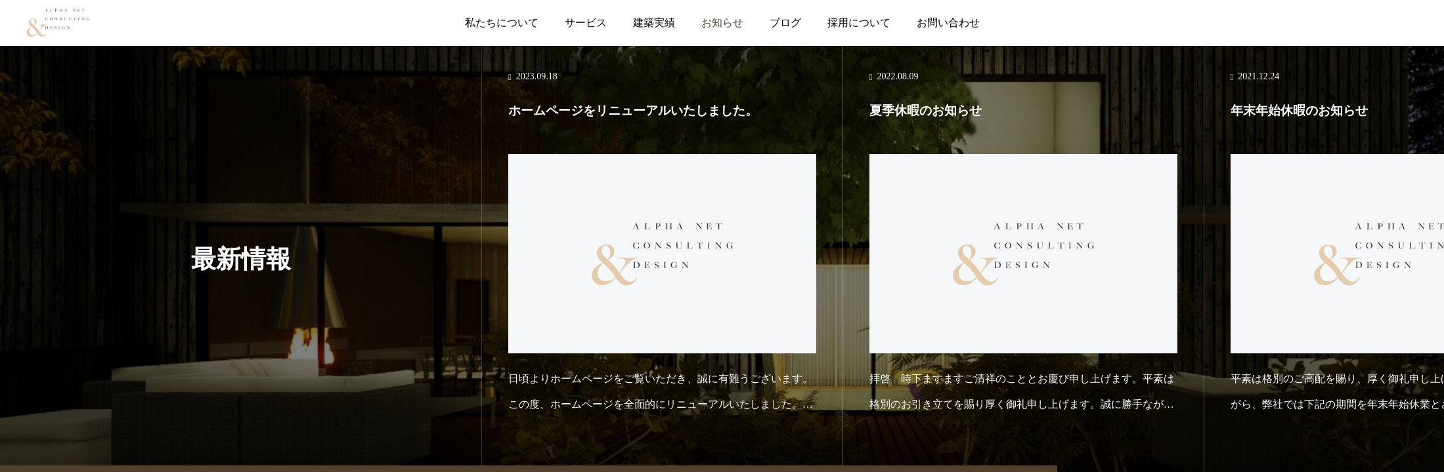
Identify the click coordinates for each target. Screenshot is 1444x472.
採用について (858, 22)
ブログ (785, 22)
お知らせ (722, 22)
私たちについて (501, 22)
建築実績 (654, 22)
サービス (586, 22)
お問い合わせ (948, 22)
